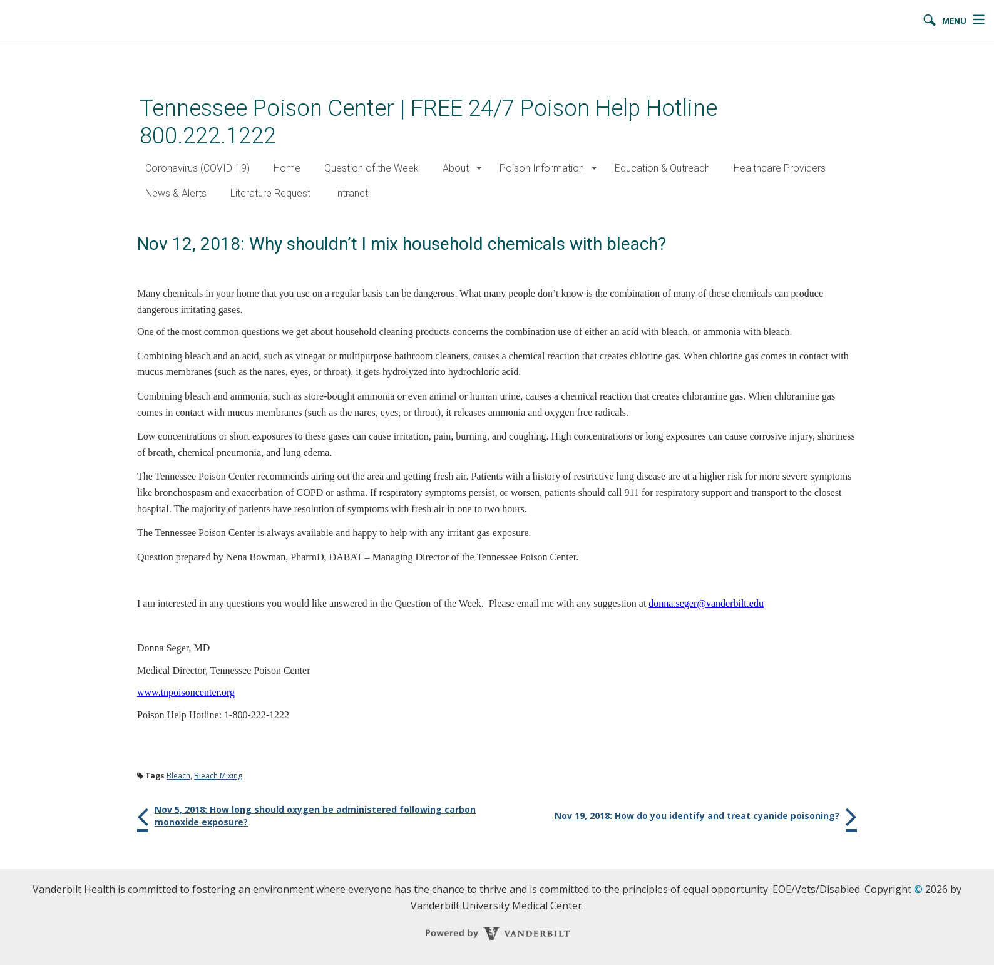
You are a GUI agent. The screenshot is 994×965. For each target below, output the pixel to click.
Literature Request (270, 193)
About (456, 168)
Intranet (351, 193)
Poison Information (542, 168)
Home (287, 168)
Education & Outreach (662, 168)
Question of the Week (371, 168)
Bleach (178, 775)
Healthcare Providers (780, 168)
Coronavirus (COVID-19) (197, 168)
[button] (479, 169)
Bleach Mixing (218, 775)
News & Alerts (176, 193)
